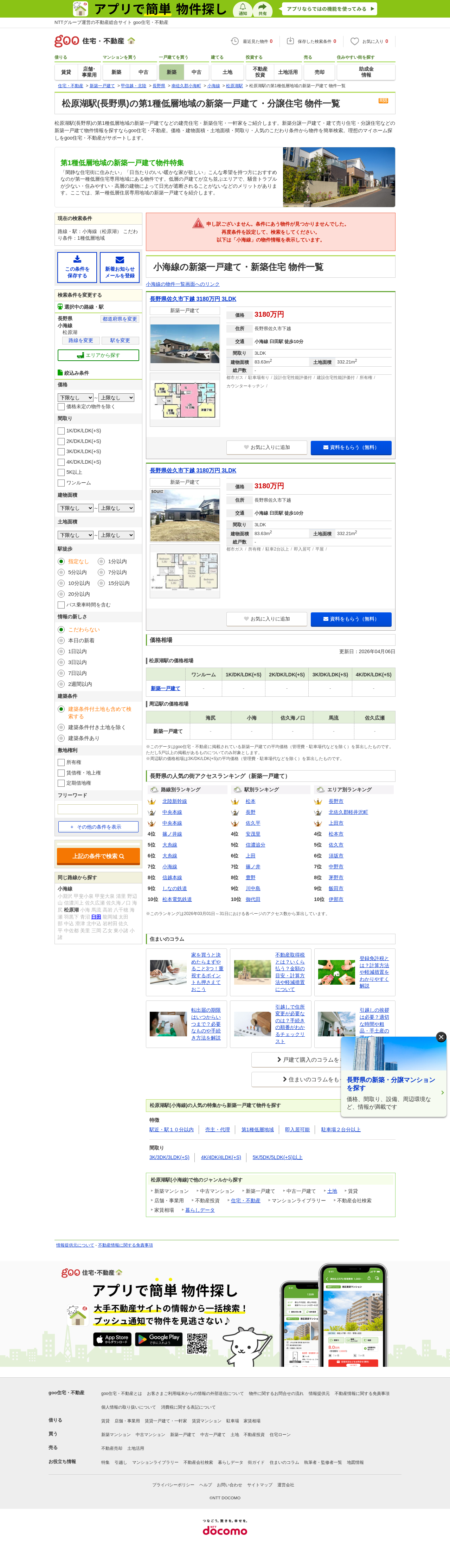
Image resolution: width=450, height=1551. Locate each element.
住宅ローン (280, 1434)
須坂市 (336, 855)
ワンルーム (78, 482)
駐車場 (232, 1420)
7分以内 (117, 572)
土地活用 (135, 1448)
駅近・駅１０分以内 (171, 1129)
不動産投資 (254, 1434)
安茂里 (253, 834)
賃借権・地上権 (83, 773)
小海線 (169, 866)
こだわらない (84, 629)
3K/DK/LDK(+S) (83, 451)
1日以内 (77, 651)
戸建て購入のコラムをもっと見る (325, 1060)
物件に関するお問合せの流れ (276, 1393)
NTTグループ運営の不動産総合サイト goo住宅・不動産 (111, 22)
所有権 (73, 762)
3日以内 (77, 662)
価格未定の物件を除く (91, 406)
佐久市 (336, 845)
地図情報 (355, 1462)
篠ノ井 (253, 866)
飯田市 (336, 888)
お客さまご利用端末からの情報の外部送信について (195, 1393)
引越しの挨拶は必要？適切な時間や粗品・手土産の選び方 (374, 1023)
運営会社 (285, 1484)
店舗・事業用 (127, 1420)
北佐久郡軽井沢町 (348, 812)
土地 (332, 1191)
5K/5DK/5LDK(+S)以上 (278, 1157)
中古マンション (150, 1434)
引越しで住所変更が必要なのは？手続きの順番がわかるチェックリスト (290, 1024)
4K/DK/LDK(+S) (83, 462)
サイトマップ (259, 1484)
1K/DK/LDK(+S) (83, 430)
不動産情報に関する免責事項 (125, 1245)
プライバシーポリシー (173, 1484)
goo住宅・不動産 (66, 1392)
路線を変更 (81, 340)
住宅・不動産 (246, 1200)
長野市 (336, 801)
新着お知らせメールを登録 (120, 267)
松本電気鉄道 (177, 899)
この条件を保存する (77, 267)
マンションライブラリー (155, 1462)
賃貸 (105, 1420)
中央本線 (172, 812)
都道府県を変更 (120, 319)
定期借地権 (78, 783)
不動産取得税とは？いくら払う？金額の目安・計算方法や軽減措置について (290, 972)
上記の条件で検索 (98, 856)
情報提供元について (75, 1245)
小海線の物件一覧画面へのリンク (183, 284)
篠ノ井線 (172, 834)
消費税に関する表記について (188, 1407)
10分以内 (79, 583)
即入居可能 (297, 1129)
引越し (121, 1462)
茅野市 (336, 877)
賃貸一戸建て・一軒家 (166, 1420)
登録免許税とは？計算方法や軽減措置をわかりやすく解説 (374, 972)
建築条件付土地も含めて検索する (99, 712)
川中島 (253, 888)
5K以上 (74, 472)
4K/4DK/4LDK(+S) (221, 1157)
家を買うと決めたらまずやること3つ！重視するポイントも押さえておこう (207, 972)
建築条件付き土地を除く (97, 727)
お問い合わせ (229, 1484)
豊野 (251, 877)
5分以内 (77, 572)
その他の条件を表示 (95, 827)
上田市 (336, 823)
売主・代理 (217, 1129)
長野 (251, 812)
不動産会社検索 (198, 1462)
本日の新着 (81, 640)
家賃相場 (252, 1420)
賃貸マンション (206, 1420)
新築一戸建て (182, 1434)
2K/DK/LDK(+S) (83, 441)
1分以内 (117, 561)
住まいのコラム (284, 1462)
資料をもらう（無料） (351, 447)
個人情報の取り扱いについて (128, 1407)
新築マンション (116, 1434)
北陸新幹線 (174, 801)
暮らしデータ (200, 1210)
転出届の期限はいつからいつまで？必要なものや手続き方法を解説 (206, 1023)
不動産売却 (111, 1448)
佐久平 (253, 823)
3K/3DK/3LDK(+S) (169, 1157)
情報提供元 (319, 1393)
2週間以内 (80, 684)
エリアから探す (98, 355)
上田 (251, 855)
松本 (251, 801)
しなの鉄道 (174, 888)
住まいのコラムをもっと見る (325, 1079)
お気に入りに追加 (267, 447)
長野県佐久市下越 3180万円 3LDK (193, 299)
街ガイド (256, 1462)
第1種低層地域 (258, 1129)
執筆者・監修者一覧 (323, 1462)
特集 (105, 1462)
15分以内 (119, 583)
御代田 (253, 899)
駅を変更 (120, 340)
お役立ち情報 (62, 1461)
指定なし (78, 561)
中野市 (336, 866)
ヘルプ (205, 1484)
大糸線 (169, 845)
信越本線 (172, 877)
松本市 (336, 834)
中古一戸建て (213, 1434)
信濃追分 (255, 845)
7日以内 (77, 673)
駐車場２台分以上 (341, 1129)
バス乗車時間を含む (88, 604)
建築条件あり (84, 738)
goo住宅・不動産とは (121, 1393)
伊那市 (336, 899)
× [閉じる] (441, 1037)
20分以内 (79, 594)
